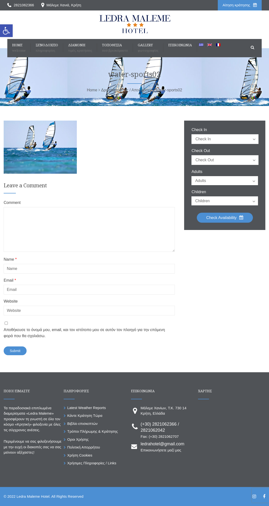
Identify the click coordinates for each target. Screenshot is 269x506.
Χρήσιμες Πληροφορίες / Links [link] (91, 463)
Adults (196, 172)
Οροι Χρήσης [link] (78, 439)
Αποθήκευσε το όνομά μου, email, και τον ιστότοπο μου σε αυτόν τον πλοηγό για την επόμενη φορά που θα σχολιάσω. (84, 333)
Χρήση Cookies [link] (79, 455)
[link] (6, 30)
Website (11, 301)
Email (10, 280)
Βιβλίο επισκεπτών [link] (82, 423)
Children (198, 192)
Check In (199, 130)
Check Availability (224, 217)
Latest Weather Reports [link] (86, 408)
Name (10, 259)
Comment (12, 203)
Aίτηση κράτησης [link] (240, 5)
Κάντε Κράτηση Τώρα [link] (84, 415)
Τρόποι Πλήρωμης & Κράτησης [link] (92, 431)
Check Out (200, 151)
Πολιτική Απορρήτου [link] (83, 447)
